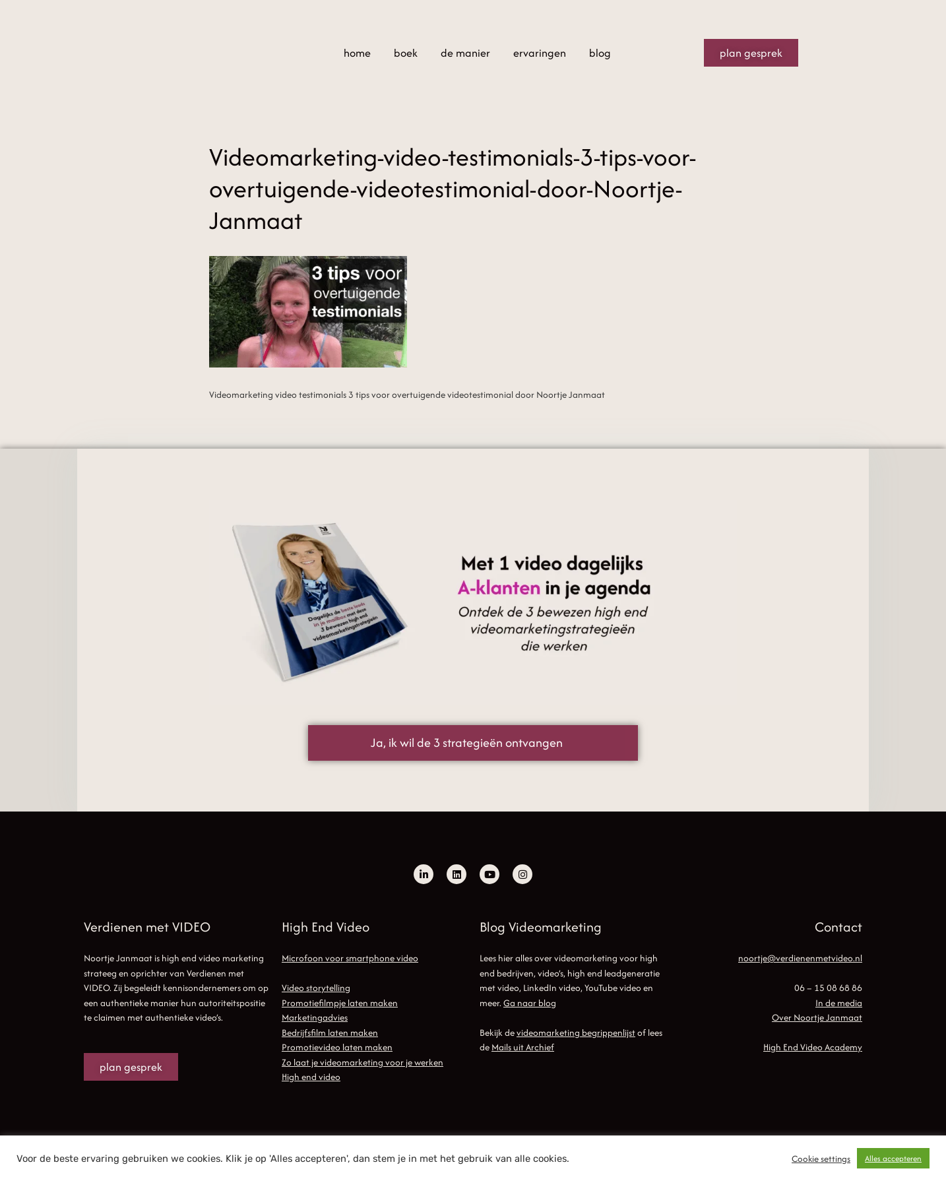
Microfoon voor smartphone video (350, 958)
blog (600, 53)
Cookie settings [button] (821, 1159)
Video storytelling (316, 987)
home (357, 53)
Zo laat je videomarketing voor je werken (362, 1062)
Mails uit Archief (522, 1047)
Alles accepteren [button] (893, 1158)
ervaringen (539, 53)
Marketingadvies (315, 1017)
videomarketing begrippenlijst (576, 1032)
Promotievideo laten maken (337, 1047)
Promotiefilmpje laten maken (340, 1002)
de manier (465, 53)
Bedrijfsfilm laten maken (330, 1032)
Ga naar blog (529, 1002)
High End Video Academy (812, 1047)
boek (406, 53)
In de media (838, 1002)
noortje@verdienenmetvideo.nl (800, 958)
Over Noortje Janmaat (817, 1017)
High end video (311, 1076)
